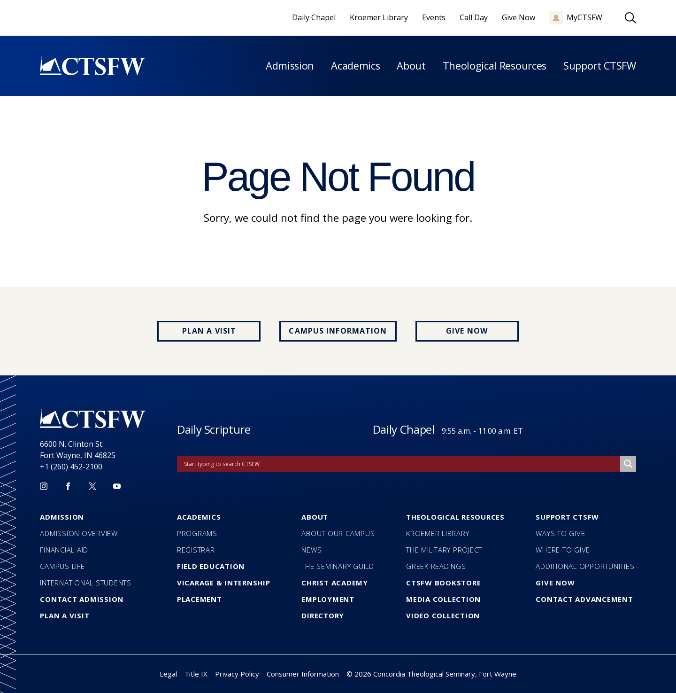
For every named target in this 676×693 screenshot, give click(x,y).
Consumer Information (303, 673)
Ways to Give (560, 533)
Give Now (467, 331)
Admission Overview (79, 533)
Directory (322, 615)
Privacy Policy (237, 673)
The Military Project (444, 549)
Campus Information (338, 331)
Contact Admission (81, 599)
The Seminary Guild (337, 566)
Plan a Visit (209, 331)
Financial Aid (64, 549)
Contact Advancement (584, 599)
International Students (85, 582)
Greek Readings (436, 566)
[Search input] (401, 464)
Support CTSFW (599, 65)
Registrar (196, 549)
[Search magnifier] (628, 464)
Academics (355, 65)
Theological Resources (494, 65)
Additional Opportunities (585, 566)
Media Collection (443, 599)
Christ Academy (334, 582)
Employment (327, 599)
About (411, 65)
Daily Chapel (404, 429)
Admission (290, 65)
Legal (168, 673)
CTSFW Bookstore (443, 582)
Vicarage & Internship (223, 582)
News (311, 549)
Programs (197, 533)
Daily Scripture (214, 429)
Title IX (195, 673)
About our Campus (338, 533)
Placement (199, 599)
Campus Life (62, 566)
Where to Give (563, 549)
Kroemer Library (437, 533)
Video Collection (443, 615)
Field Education (211, 566)
